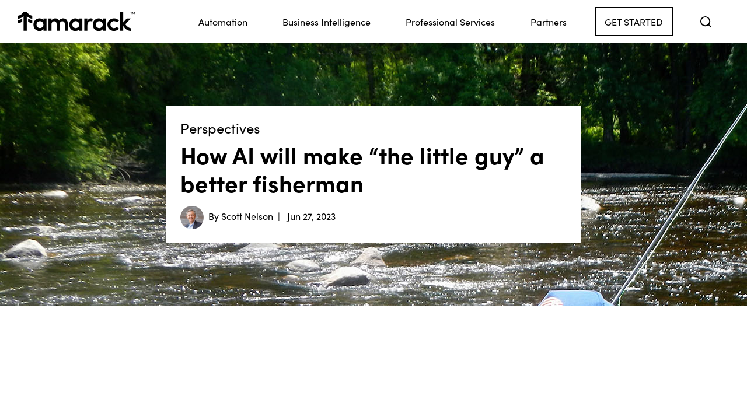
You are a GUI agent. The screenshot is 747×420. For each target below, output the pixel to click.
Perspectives (220, 128)
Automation (222, 21)
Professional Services (450, 21)
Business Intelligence (326, 21)
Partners (548, 21)
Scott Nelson (247, 215)
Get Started (634, 21)
